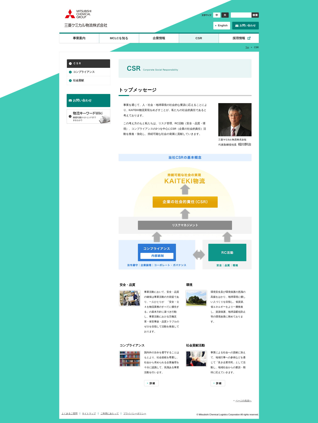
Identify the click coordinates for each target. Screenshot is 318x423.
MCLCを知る (119, 38)
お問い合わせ (247, 25)
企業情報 (159, 38)
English (222, 25)
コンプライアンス (84, 71)
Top (247, 47)
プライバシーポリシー (134, 413)
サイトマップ (89, 413)
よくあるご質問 (69, 413)
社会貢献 (78, 80)
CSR (198, 38)
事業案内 (79, 38)
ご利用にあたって (110, 413)
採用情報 (239, 38)
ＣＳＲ (77, 63)
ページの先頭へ (244, 400)
